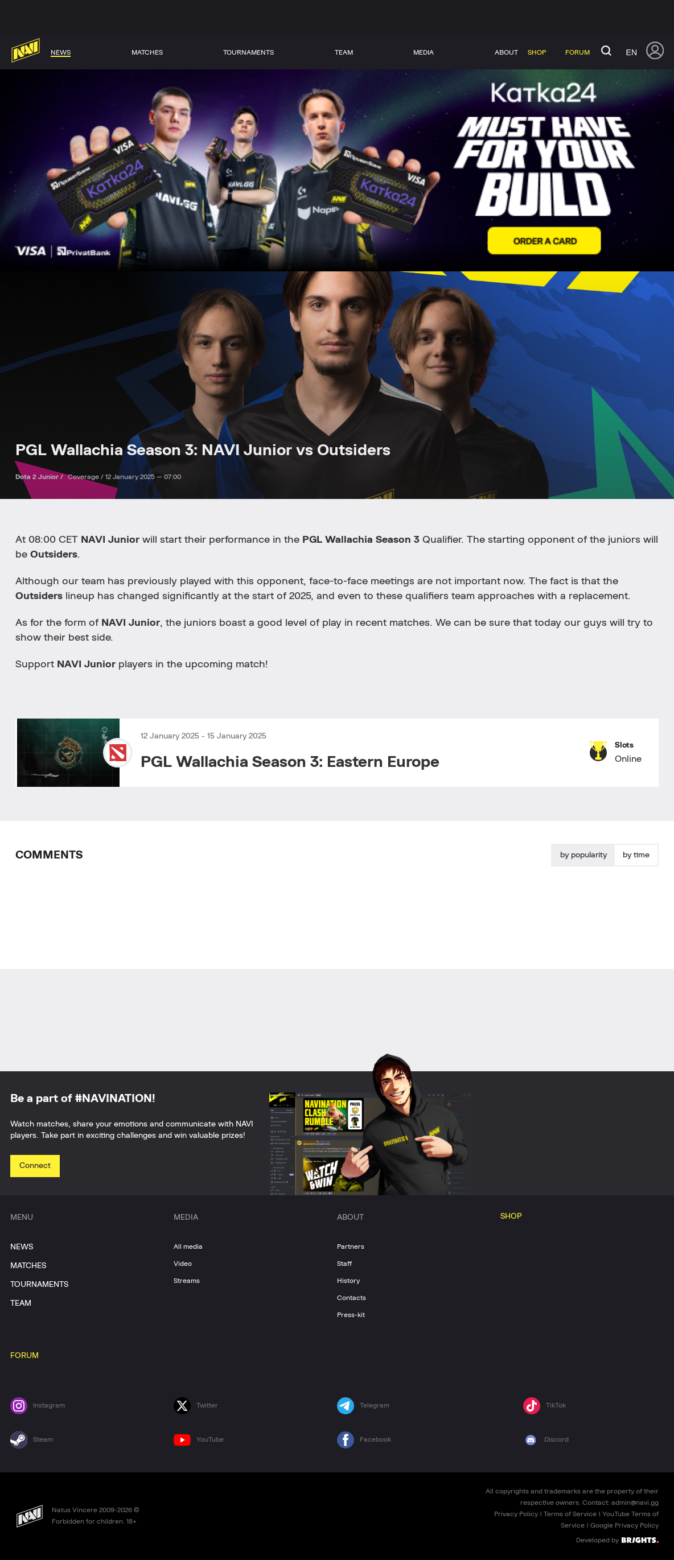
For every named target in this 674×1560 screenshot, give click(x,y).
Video (183, 1263)
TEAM (20, 1303)
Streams (187, 1280)
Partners (350, 1246)
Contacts (351, 1297)
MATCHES (28, 1266)
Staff (344, 1263)
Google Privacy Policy (624, 1525)
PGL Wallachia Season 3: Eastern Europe (290, 762)
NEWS (21, 1247)
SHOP (511, 1216)
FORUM (24, 1356)
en (631, 52)
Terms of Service (570, 1514)
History (348, 1280)
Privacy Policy (516, 1514)
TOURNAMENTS (39, 1285)
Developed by (617, 1539)
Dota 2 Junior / (40, 476)
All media (188, 1246)
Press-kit (351, 1314)
